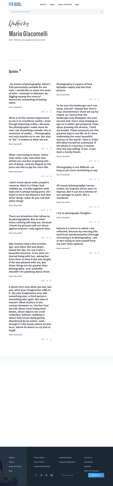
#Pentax (12, 446)
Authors (43, 4)
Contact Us (88, 457)
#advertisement (15, 442)
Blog (77, 4)
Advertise (87, 466)
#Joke (11, 428)
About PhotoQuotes (91, 471)
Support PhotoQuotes (42, 466)
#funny (11, 433)
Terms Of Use (39, 462)
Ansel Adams (29, 445)
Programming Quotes (67, 462)
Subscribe (96, 475)
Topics (52, 4)
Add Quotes (88, 462)
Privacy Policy (39, 457)
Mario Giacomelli (15, 107)
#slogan (12, 437)
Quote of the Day (65, 4)
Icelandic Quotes (65, 457)
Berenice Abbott (31, 440)
